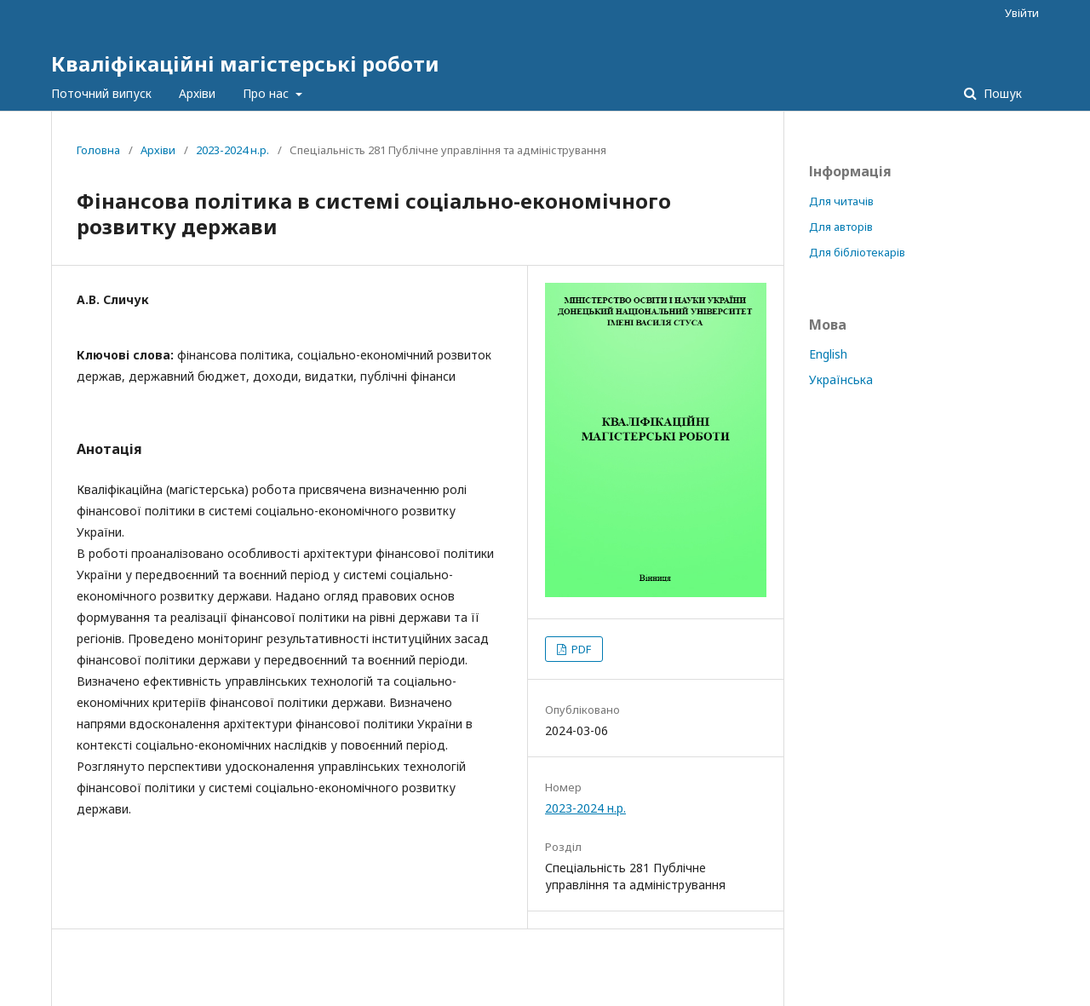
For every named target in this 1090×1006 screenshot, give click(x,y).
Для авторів (841, 226)
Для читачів (841, 201)
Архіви (197, 93)
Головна (98, 150)
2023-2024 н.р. (232, 150)
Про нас (267, 93)
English (828, 354)
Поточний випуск (101, 93)
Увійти (1022, 12)
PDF (580, 649)
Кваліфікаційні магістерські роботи (245, 63)
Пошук (1001, 93)
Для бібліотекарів (857, 252)
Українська (841, 379)
